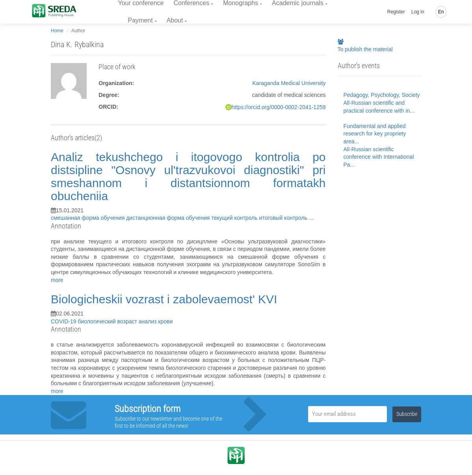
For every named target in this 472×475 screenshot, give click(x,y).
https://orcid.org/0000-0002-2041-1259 (279, 107)
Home (57, 30)
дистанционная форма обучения (168, 218)
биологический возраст (108, 321)
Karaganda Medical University (289, 83)
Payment (140, 20)
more (57, 280)
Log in (417, 12)
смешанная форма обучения (88, 218)
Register (396, 12)
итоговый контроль (284, 218)
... (311, 218)
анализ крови (156, 321)
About (175, 20)
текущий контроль (235, 218)
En (441, 12)
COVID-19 (64, 321)
